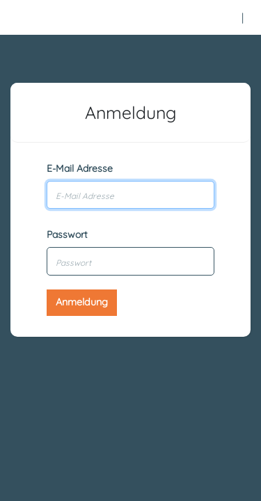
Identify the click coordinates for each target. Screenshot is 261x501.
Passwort (67, 234)
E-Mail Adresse (80, 168)
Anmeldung (82, 302)
